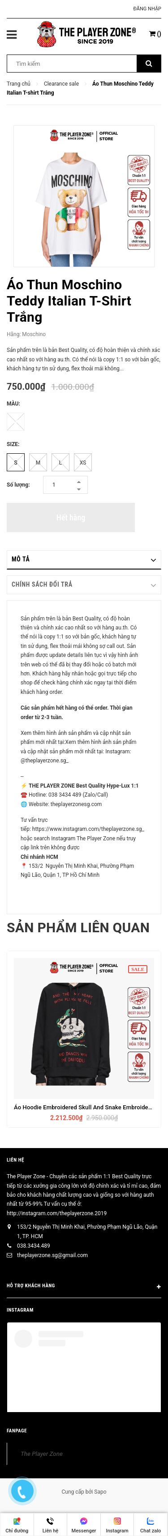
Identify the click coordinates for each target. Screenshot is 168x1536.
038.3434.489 (33, 1246)
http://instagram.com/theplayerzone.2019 (57, 1213)
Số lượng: (18, 485)
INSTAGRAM (20, 1310)
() (155, 33)
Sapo (100, 1492)
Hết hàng (70, 517)
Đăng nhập (147, 9)
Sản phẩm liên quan (78, 927)
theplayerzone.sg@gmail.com (52, 1255)
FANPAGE (17, 1431)
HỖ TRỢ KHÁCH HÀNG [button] (84, 1287)
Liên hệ (15, 1160)
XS (83, 463)
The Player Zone (42, 1453)
